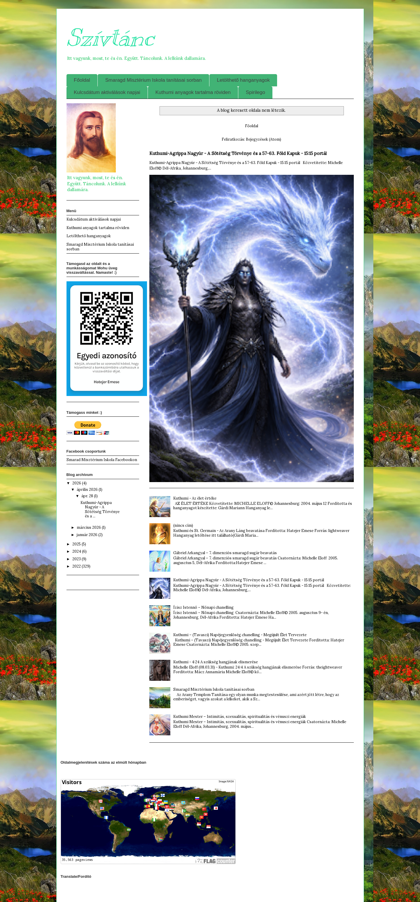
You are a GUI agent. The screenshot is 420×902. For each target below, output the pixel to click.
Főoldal (82, 80)
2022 (77, 566)
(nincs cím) (183, 525)
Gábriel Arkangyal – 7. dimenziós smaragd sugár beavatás (225, 552)
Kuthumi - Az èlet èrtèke (194, 498)
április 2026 (88, 489)
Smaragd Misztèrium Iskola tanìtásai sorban (213, 689)
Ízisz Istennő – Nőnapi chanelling (203, 607)
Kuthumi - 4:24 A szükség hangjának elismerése (215, 662)
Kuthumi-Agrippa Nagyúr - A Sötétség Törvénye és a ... (100, 509)
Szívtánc (110, 37)
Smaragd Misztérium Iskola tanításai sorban (153, 80)
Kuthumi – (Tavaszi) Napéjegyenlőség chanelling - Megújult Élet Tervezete (240, 634)
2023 (77, 558)
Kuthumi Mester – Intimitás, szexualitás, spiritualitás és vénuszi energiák (239, 716)
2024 (77, 551)
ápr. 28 (87, 495)
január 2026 (87, 534)
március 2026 (89, 527)
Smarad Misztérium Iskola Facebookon (101, 459)
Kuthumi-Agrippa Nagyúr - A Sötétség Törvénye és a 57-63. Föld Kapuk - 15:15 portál (238, 153)
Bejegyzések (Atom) (263, 139)
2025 (77, 544)
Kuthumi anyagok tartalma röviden (193, 92)
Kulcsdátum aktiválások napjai (107, 92)
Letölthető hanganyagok (243, 80)
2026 (77, 483)
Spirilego (255, 92)
